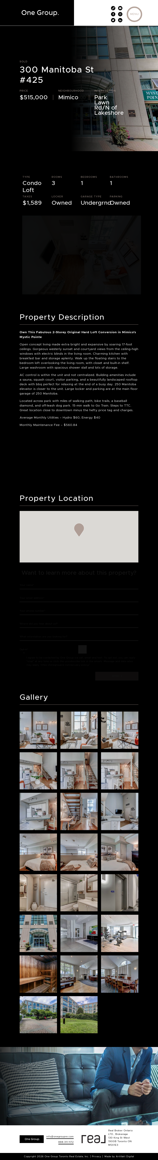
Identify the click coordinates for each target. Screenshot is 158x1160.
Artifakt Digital (125, 1156)
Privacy (96, 1156)
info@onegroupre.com (60, 1136)
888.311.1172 (66, 1142)
